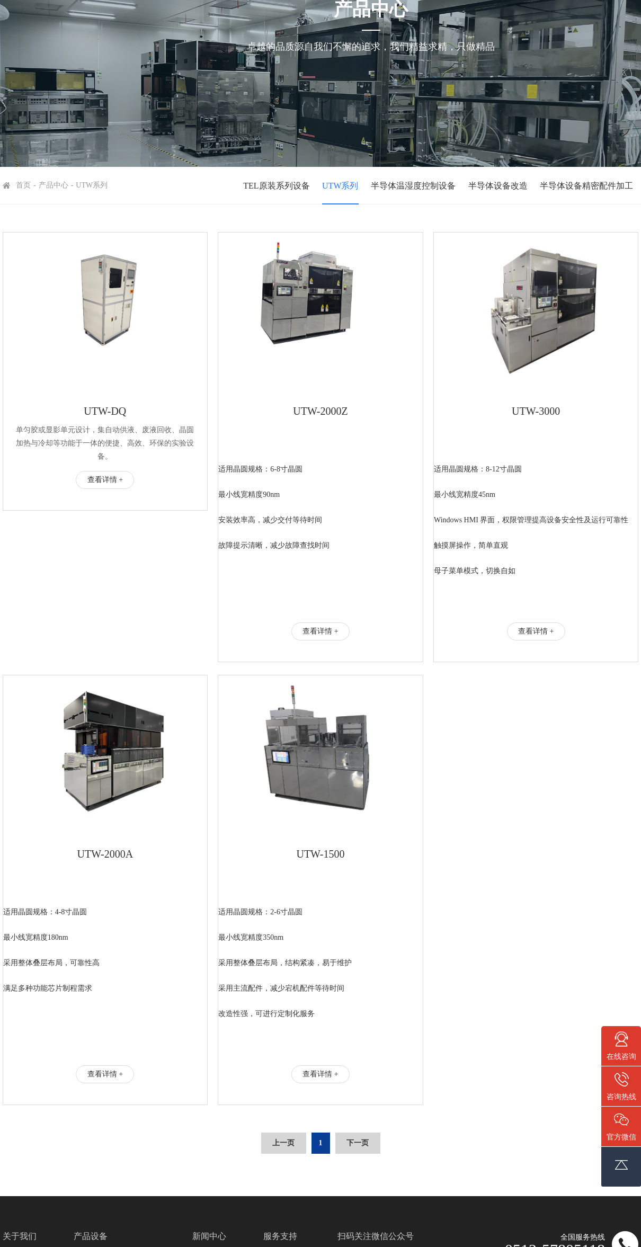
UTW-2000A (105, 854)
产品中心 (53, 185)
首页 (23, 185)
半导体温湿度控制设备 (413, 185)
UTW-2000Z (320, 411)
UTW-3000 (536, 411)
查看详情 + (105, 480)
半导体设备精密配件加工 (586, 185)
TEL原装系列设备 (276, 185)
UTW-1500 (320, 854)
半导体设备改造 (498, 185)
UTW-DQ (105, 411)
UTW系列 (92, 185)
